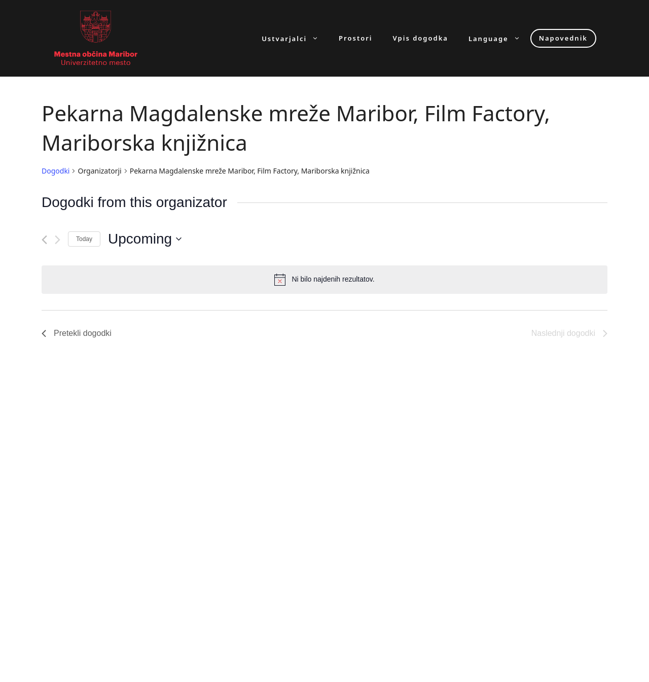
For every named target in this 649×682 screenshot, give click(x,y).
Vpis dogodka (420, 38)
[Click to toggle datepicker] (145, 239)
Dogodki (55, 171)
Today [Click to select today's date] (84, 239)
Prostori (355, 38)
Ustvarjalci (295, 38)
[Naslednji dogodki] (57, 240)
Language (499, 38)
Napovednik (563, 38)
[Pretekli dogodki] (44, 240)
